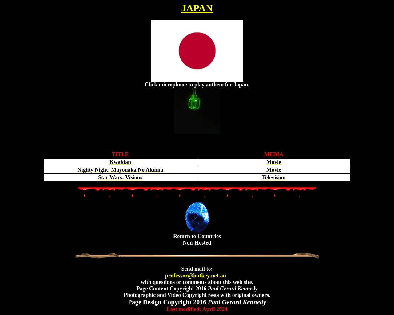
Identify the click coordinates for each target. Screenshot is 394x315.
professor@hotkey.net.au (195, 272)
